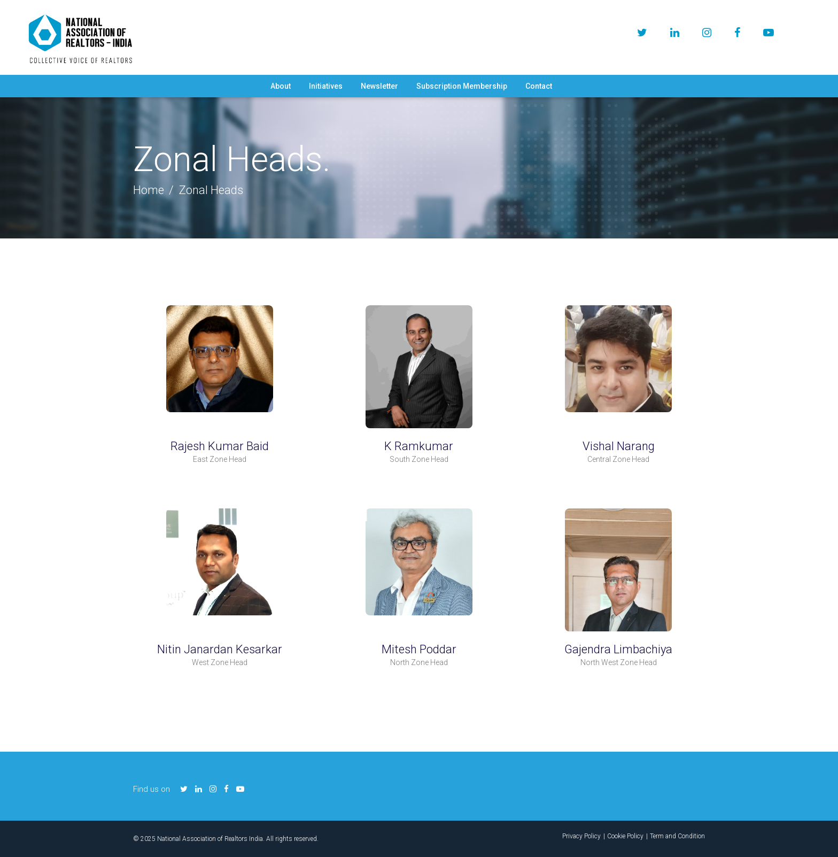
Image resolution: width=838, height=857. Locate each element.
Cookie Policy (625, 836)
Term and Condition (677, 836)
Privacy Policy (581, 836)
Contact (538, 86)
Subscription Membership (461, 86)
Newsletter (379, 86)
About (280, 86)
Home (148, 190)
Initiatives (326, 86)
